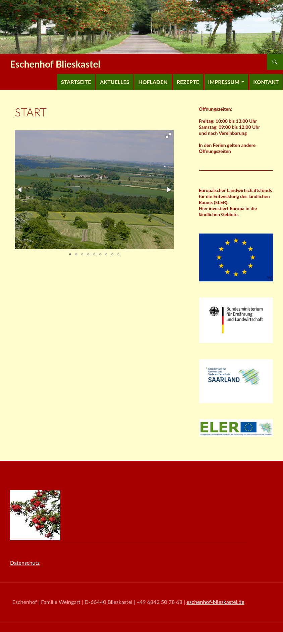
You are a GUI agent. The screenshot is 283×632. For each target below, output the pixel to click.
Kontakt (266, 82)
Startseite (76, 82)
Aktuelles (114, 82)
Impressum (224, 82)
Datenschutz (25, 562)
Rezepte (188, 82)
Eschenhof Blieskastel (55, 64)
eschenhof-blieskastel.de (215, 602)
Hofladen (152, 82)
